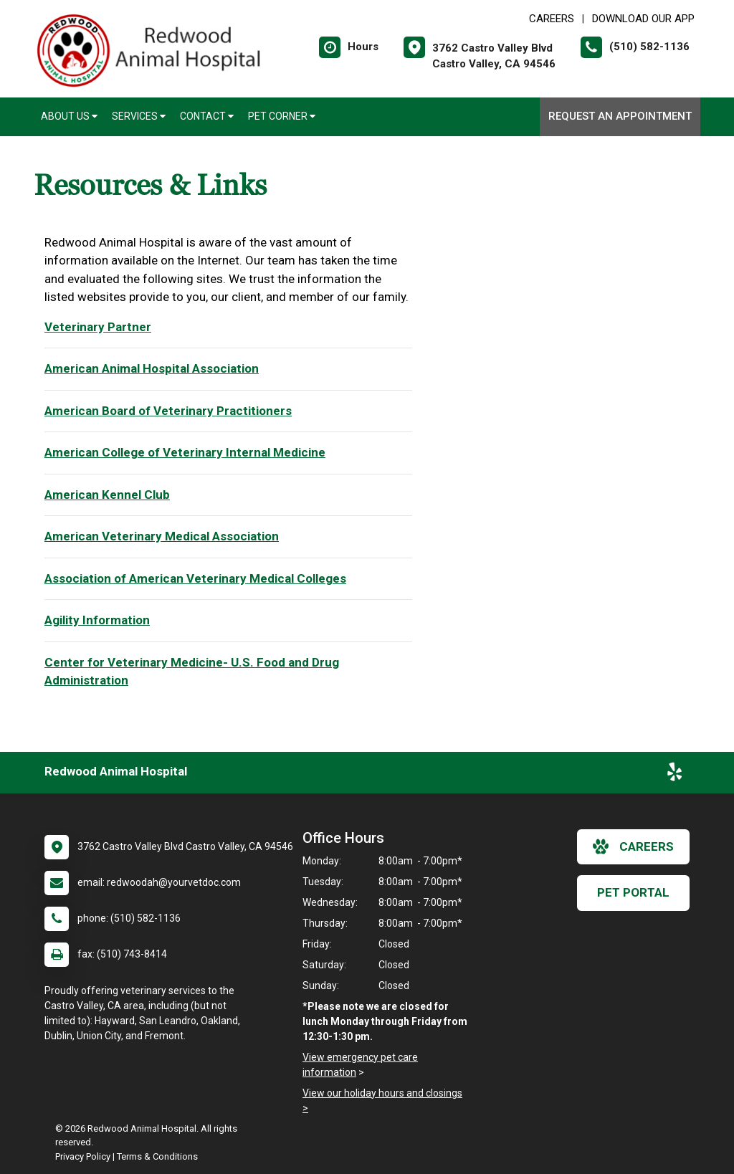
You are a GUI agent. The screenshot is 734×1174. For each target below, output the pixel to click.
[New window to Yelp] (674, 775)
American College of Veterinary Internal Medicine (184, 452)
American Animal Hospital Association (151, 368)
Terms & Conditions (157, 1156)
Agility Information (97, 620)
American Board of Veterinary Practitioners (168, 411)
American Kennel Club (107, 494)
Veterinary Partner (97, 327)
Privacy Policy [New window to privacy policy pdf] (82, 1156)
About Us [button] (69, 116)
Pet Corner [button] (281, 116)
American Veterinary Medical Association (161, 536)
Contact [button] (207, 116)
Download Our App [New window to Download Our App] (643, 18)
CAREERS (551, 18)
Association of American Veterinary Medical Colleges (195, 578)
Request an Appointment (620, 116)
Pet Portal (633, 892)
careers (633, 846)
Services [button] (139, 116)
